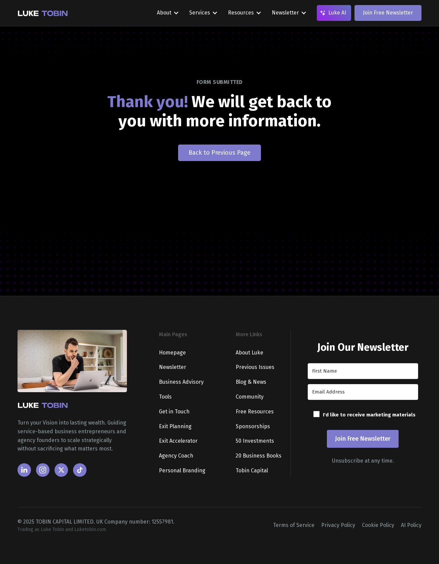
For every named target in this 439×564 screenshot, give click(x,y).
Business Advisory (181, 382)
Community (250, 397)
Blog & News (251, 382)
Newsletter (285, 12)
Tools (165, 397)
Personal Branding (182, 470)
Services (199, 12)
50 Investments (255, 441)
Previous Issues (255, 367)
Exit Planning (175, 426)
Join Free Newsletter (388, 12)
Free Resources (255, 411)
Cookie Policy (378, 525)
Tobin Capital (252, 470)
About (164, 12)
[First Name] (363, 371)
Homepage (172, 352)
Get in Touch (174, 411)
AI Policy (411, 525)
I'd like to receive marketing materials (369, 415)
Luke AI (337, 12)
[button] (363, 415)
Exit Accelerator (178, 441)
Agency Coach (176, 455)
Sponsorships (253, 426)
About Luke (249, 352)
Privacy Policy (338, 525)
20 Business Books (258, 455)
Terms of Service (293, 525)
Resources (241, 12)
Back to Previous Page (219, 152)
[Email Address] (363, 392)
